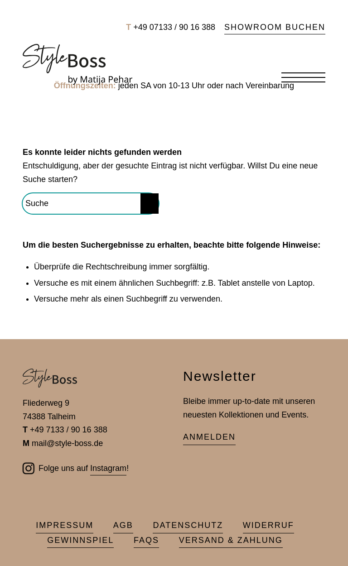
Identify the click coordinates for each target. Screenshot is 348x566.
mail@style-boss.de (67, 443)
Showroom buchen (274, 27)
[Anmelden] (209, 437)
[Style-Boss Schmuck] (77, 64)
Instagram (108, 468)
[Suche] (91, 203)
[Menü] (298, 78)
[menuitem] (272, 27)
